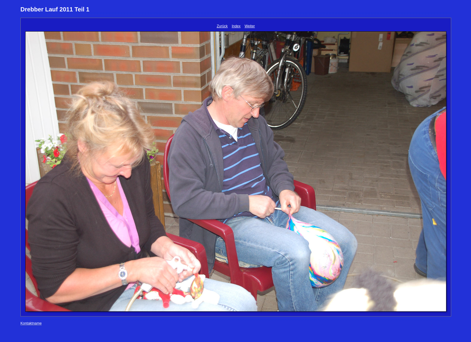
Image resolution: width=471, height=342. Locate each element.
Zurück (222, 26)
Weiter (250, 26)
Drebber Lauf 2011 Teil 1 (55, 9)
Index (236, 26)
